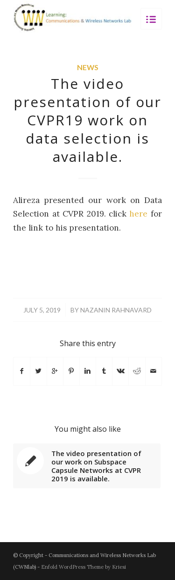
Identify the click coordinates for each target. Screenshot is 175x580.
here (138, 214)
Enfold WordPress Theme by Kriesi (83, 567)
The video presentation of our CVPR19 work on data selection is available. (87, 120)
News (87, 67)
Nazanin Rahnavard (116, 310)
